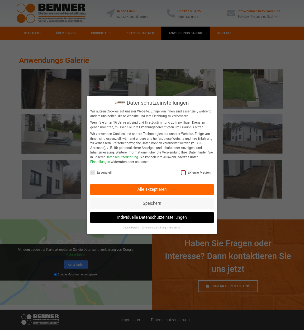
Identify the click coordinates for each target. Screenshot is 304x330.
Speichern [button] (152, 203)
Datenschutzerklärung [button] (154, 227)
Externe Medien (195, 172)
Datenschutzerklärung (122, 157)
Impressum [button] (175, 227)
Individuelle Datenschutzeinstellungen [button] (152, 217)
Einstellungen (100, 162)
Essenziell (101, 172)
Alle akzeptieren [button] (152, 189)
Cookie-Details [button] (131, 227)
